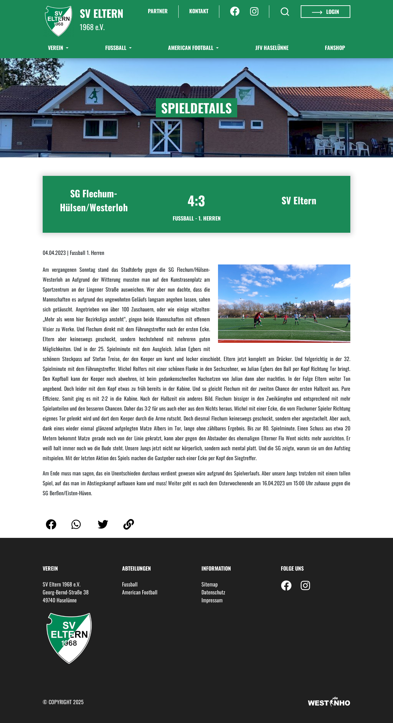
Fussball (130, 584)
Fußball (116, 48)
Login (325, 12)
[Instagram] (254, 11)
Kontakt (198, 11)
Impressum (212, 600)
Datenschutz (213, 592)
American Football (191, 48)
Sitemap (209, 584)
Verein (56, 48)
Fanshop (335, 48)
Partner (158, 11)
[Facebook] (235, 11)
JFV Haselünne (271, 48)
